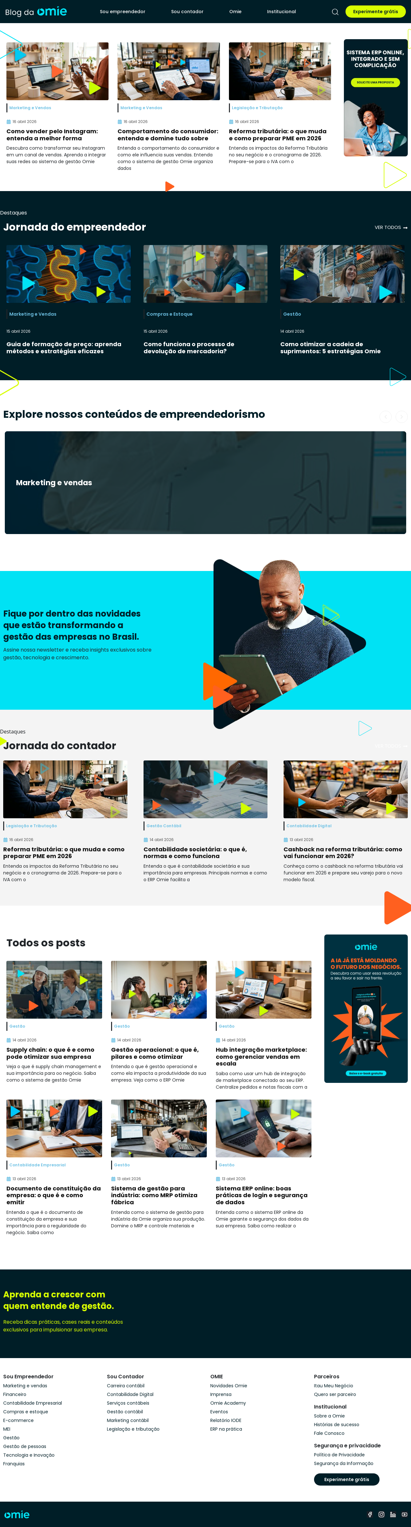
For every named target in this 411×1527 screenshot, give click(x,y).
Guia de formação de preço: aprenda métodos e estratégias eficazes (63, 347)
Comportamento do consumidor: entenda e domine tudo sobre (168, 134)
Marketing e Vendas (33, 314)
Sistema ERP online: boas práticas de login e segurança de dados (262, 1195)
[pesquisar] (335, 12)
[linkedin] (393, 1514)
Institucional (281, 11)
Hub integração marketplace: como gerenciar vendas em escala (261, 1056)
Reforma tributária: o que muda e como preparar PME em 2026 (278, 134)
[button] (386, 417)
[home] (36, 11)
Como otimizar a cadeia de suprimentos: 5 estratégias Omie (330, 347)
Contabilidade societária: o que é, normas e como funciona (195, 852)
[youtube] (404, 1514)
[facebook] (370, 1514)
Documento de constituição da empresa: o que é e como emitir (53, 1195)
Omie (235, 11)
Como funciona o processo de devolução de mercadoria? (189, 347)
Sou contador (187, 11)
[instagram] (381, 1514)
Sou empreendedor (122, 11)
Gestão (292, 314)
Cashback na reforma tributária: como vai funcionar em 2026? (343, 852)
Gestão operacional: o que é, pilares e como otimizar (155, 1053)
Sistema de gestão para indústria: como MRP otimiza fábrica (154, 1195)
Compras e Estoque (169, 314)
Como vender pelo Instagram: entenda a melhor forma (52, 134)
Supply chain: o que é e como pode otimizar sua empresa (50, 1053)
